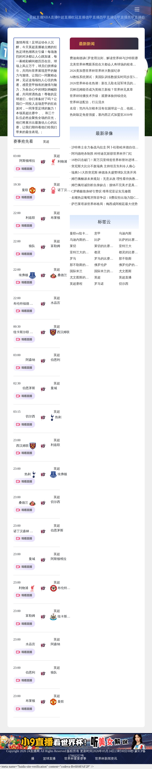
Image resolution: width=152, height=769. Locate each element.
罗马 (73, 258)
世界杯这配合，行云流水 (87, 102)
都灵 (97, 252)
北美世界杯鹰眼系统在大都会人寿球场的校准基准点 (106, 64)
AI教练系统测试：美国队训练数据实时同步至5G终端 (106, 77)
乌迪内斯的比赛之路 (84, 239)
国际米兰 (76, 271)
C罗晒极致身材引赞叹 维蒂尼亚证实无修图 (101, 191)
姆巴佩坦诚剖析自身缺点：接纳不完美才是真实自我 (107, 185)
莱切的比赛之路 (105, 246)
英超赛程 (76, 283)
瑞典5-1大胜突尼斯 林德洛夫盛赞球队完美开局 (103, 172)
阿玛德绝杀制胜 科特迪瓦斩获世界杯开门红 (101, 153)
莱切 (73, 246)
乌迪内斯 (125, 233)
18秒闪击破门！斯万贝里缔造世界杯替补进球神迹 (106, 160)
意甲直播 (134, 17)
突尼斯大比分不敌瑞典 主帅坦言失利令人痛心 (103, 166)
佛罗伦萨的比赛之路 (133, 264)
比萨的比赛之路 (130, 239)
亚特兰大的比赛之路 (84, 252)
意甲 (97, 233)
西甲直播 (106, 17)
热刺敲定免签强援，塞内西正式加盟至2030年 (101, 114)
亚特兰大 (125, 246)
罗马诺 (99, 283)
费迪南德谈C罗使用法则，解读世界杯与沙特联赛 (104, 58)
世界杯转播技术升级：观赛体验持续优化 (98, 95)
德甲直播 (92, 17)
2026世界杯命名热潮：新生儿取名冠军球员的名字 (104, 83)
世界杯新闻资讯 (106, 758)
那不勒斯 (125, 258)
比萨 (97, 239)
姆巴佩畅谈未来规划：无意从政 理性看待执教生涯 (106, 178)
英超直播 (36, 17)
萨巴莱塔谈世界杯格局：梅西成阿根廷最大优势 (104, 204)
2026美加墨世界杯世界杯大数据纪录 (95, 70)
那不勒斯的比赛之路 (84, 264)
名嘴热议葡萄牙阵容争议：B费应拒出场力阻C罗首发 (108, 197)
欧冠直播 (78, 17)
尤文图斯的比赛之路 (84, 277)
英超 (46, 141)
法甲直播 (120, 17)
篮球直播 (49, 758)
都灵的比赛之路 (130, 252)
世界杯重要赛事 (75, 758)
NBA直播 (50, 17)
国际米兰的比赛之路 (108, 271)
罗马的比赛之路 (105, 258)
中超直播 (64, 17)
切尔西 (123, 283)
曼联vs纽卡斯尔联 (82, 233)
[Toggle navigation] (137, 9)
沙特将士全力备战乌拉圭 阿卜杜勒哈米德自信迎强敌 (108, 147)
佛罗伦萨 (100, 264)
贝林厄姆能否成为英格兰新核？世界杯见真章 (101, 89)
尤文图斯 (125, 271)
